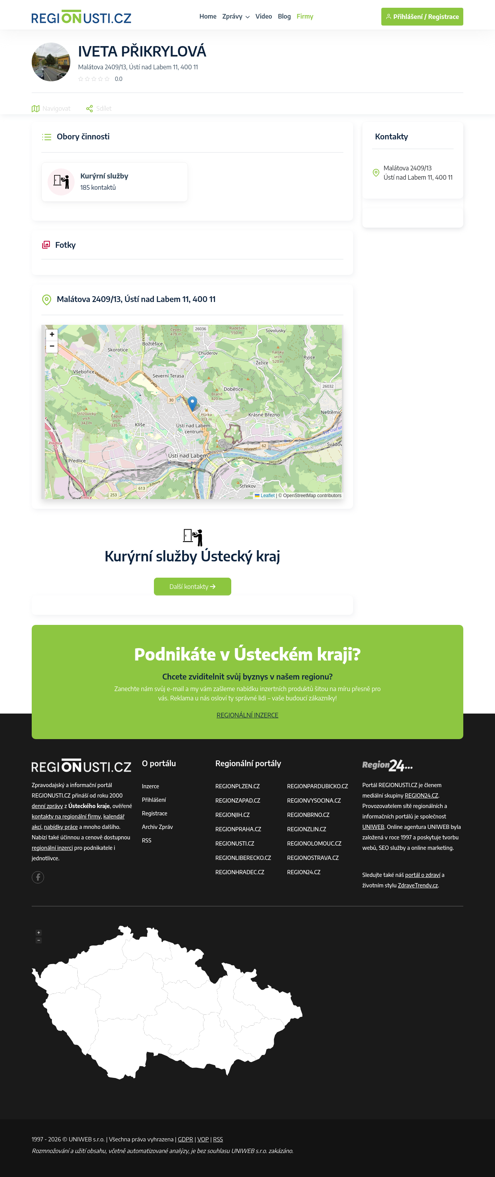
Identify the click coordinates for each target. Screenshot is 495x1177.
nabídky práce (61, 827)
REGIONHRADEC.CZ (239, 872)
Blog (284, 16)
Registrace (443, 17)
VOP (203, 1139)
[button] (192, 404)
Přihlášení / (406, 17)
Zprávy (236, 16)
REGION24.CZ (304, 872)
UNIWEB (373, 827)
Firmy (305, 16)
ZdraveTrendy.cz (418, 885)
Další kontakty (192, 586)
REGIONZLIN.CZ (306, 829)
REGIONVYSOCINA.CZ (314, 800)
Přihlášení (154, 799)
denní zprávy (47, 806)
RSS (146, 840)
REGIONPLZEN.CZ (237, 786)
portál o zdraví (422, 875)
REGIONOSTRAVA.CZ (313, 857)
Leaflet (265, 495)
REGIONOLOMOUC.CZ (314, 843)
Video (264, 16)
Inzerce (150, 786)
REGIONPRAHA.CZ (238, 829)
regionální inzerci (52, 847)
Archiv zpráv (157, 827)
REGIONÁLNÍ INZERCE (247, 715)
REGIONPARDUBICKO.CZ (317, 786)
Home (208, 16)
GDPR (185, 1139)
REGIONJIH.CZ (232, 815)
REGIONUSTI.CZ (234, 843)
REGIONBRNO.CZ (308, 815)
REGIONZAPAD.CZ (237, 800)
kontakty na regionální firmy (66, 816)
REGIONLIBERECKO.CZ (243, 857)
